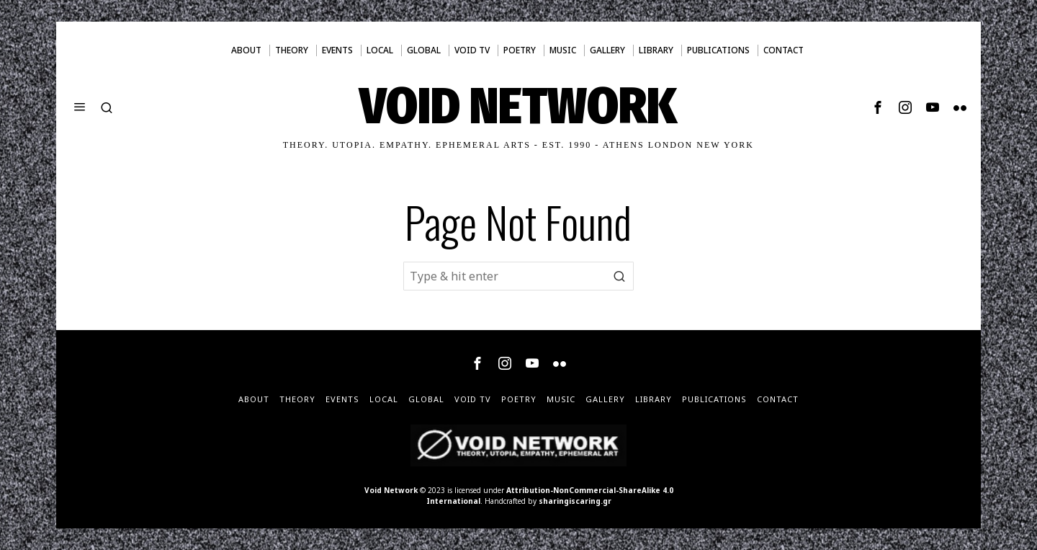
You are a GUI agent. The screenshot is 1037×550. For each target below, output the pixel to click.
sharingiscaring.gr (575, 501)
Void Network (391, 490)
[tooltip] (877, 107)
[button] (619, 276)
